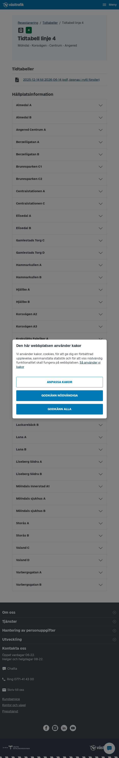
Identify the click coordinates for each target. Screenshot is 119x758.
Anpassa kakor (59, 382)
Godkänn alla (59, 409)
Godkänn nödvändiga (59, 395)
